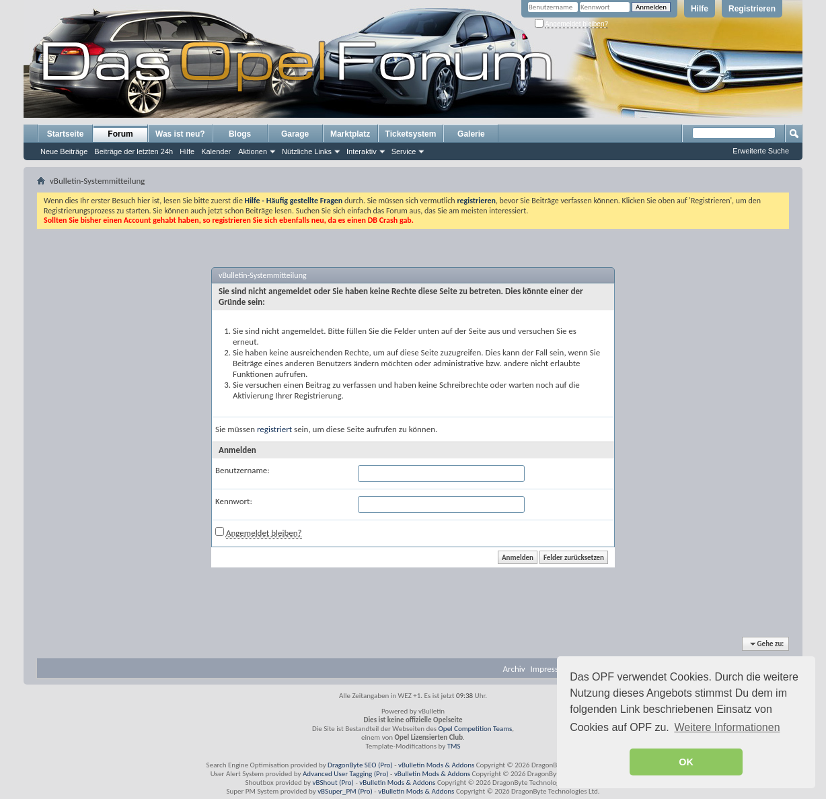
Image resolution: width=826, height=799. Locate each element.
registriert (274, 429)
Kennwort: (233, 501)
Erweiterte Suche (761, 151)
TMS (454, 746)
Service (403, 151)
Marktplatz (350, 134)
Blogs (240, 134)
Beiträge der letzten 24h (133, 151)
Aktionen (252, 151)
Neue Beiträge (63, 151)
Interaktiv (361, 151)
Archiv (514, 669)
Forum (120, 134)
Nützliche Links (307, 151)
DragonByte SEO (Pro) (360, 765)
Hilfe (699, 8)
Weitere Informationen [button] (727, 727)
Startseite (65, 134)
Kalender (216, 151)
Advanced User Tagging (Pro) (346, 773)
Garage (295, 134)
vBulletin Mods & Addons (436, 765)
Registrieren (752, 8)
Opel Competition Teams (476, 728)
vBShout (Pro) (333, 782)
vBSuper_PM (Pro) (345, 791)
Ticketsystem (411, 134)
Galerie (471, 134)
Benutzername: (242, 470)
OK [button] (686, 762)
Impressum (550, 669)
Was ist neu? (180, 134)
